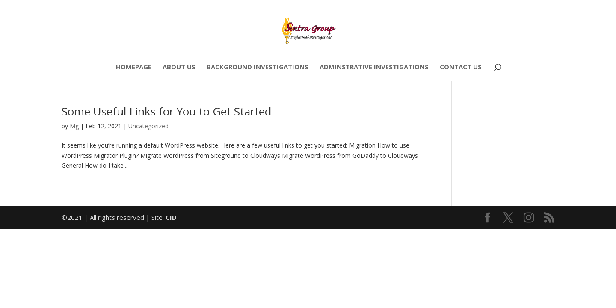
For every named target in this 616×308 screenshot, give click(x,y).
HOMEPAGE (133, 67)
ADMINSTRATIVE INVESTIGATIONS (374, 67)
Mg (74, 126)
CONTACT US (461, 67)
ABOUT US (179, 67)
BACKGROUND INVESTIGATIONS (257, 67)
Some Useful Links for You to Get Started (166, 111)
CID (171, 217)
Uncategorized (148, 126)
